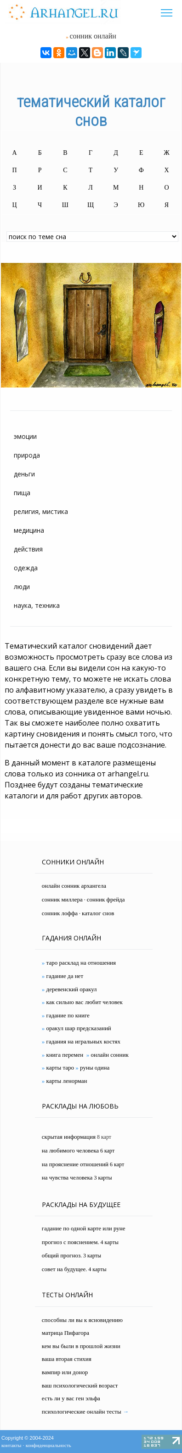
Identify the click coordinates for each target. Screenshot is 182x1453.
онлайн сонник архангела (74, 885)
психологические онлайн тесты (81, 1411)
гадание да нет (64, 975)
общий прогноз (61, 1255)
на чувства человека (67, 1177)
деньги (24, 474)
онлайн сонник (109, 1054)
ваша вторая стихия (66, 1358)
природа (27, 455)
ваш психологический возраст (80, 1385)
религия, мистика (41, 511)
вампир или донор (65, 1372)
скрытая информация (69, 1136)
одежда (26, 567)
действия (28, 549)
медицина (29, 530)
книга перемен (65, 1054)
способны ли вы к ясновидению (82, 1319)
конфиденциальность (48, 1445)
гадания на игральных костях (83, 1041)
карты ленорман (66, 1080)
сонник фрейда (106, 899)
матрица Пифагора (65, 1332)
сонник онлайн (92, 36)
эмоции (25, 436)
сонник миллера (62, 899)
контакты (11, 1445)
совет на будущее (63, 1269)
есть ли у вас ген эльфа (71, 1398)
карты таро (60, 1067)
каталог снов (98, 913)
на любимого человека (70, 1150)
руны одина (94, 1067)
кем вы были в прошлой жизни (81, 1346)
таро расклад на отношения (81, 962)
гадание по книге (68, 1015)
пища (22, 492)
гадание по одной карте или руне (83, 1228)
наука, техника (37, 605)
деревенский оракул (71, 989)
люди (22, 586)
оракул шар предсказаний (78, 1028)
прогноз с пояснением (70, 1242)
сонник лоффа (60, 913)
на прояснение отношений (75, 1164)
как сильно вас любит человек (84, 1002)
